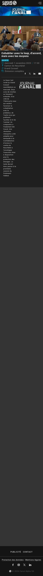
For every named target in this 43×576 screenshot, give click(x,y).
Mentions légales (33, 560)
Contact (28, 552)
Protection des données (13, 560)
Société (5, 60)
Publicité (15, 552)
